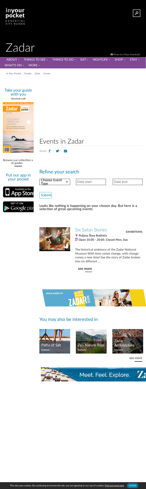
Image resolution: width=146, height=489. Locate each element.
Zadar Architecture (124, 343)
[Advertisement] (103, 105)
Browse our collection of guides (17, 162)
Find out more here (114, 485)
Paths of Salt (51, 345)
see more (85, 268)
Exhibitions (134, 232)
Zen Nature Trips (91, 345)
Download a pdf (18, 99)
